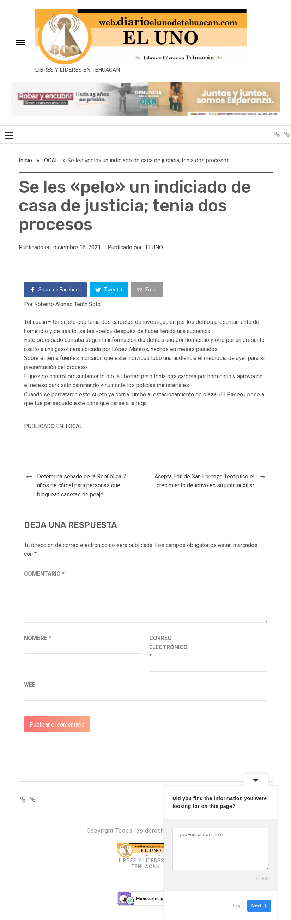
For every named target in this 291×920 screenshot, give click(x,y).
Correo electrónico (166, 647)
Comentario (44, 573)
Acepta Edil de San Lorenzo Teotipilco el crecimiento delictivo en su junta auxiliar (204, 481)
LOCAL (74, 426)
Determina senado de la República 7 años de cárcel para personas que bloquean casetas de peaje (81, 485)
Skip (237, 905)
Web (30, 684)
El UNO (154, 247)
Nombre (37, 638)
